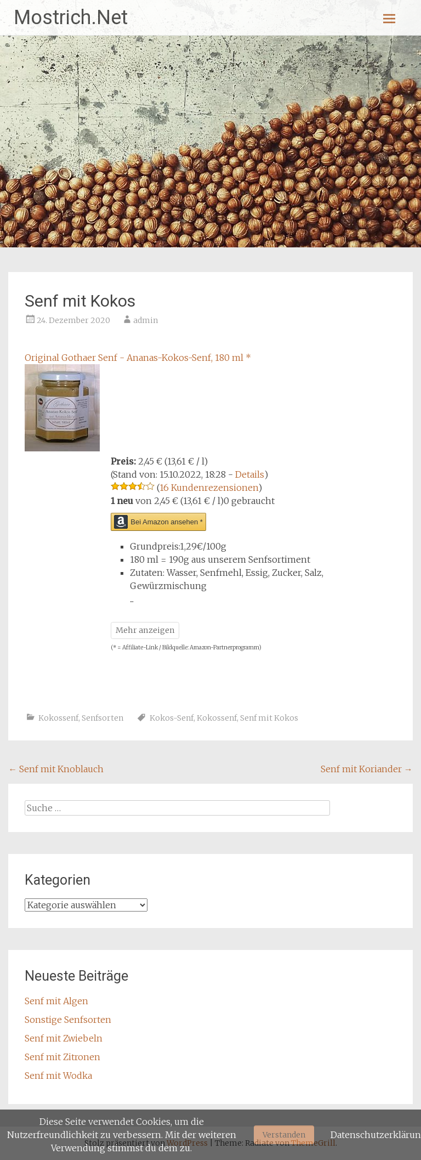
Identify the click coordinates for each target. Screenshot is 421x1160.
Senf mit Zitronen (62, 1056)
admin (145, 320)
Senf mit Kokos (269, 718)
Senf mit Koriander (367, 768)
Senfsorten (102, 718)
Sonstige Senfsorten (68, 1019)
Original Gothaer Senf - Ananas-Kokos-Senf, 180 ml (138, 357)
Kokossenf (58, 718)
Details (249, 474)
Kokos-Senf (172, 718)
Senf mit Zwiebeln (64, 1038)
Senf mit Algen (56, 1000)
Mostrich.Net (71, 17)
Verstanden (284, 1135)
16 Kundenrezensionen (209, 487)
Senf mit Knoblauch (56, 768)
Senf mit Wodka (58, 1075)
